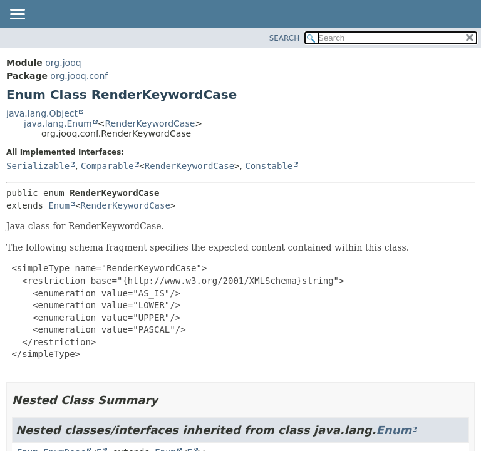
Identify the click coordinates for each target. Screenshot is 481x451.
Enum (59, 205)
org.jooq (63, 63)
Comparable (107, 166)
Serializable (38, 166)
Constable (268, 166)
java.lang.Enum (58, 123)
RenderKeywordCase (150, 123)
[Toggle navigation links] (17, 15)
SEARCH (284, 38)
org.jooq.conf (79, 76)
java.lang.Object (42, 113)
